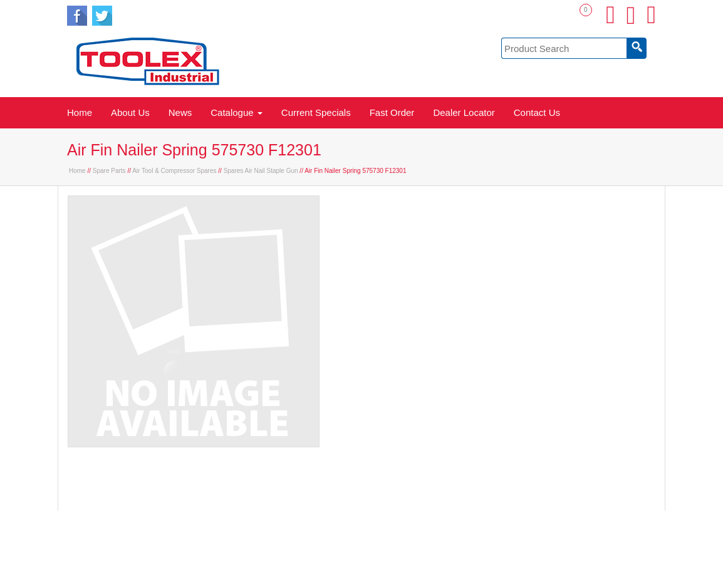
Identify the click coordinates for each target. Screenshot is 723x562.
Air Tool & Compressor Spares (174, 170)
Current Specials (316, 112)
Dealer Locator (463, 112)
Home (79, 112)
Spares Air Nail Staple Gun (261, 170)
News (180, 112)
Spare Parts (109, 170)
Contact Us (537, 112)
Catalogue (237, 112)
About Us (130, 112)
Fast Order (392, 112)
